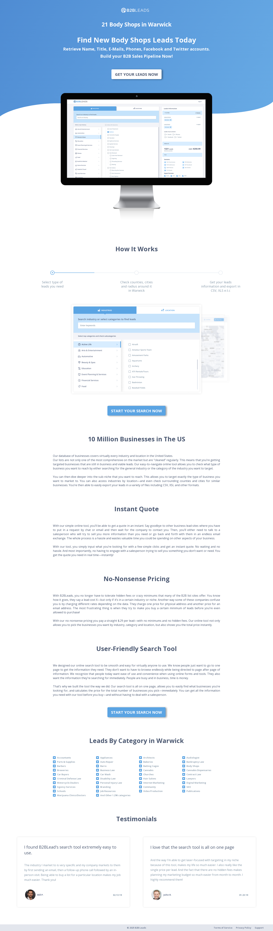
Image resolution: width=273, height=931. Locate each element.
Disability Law (108, 778)
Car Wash (105, 774)
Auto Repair (106, 762)
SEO (188, 787)
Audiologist (192, 757)
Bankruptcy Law (195, 762)
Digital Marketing (196, 782)
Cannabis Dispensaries (198, 770)
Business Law (107, 770)
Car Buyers (63, 774)
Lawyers (191, 778)
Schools (61, 791)
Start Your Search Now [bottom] (136, 410)
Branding (105, 787)
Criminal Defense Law (69, 778)
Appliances (106, 757)
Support (259, 927)
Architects (149, 757)
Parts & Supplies (66, 762)
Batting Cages (151, 766)
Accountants (64, 757)
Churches (148, 774)
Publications (193, 791)
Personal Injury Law (111, 782)
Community (149, 787)
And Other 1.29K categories (115, 795)
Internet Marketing (154, 782)
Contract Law (193, 774)
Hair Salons (149, 778)
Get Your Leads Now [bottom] (136, 74)
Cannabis (148, 770)
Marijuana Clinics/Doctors (71, 795)
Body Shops (192, 766)
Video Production (153, 791)
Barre (103, 766)
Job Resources (108, 791)
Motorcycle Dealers (68, 782)
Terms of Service (223, 927)
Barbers (61, 766)
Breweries (62, 770)
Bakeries (148, 762)
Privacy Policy (243, 927)
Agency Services (66, 787)
